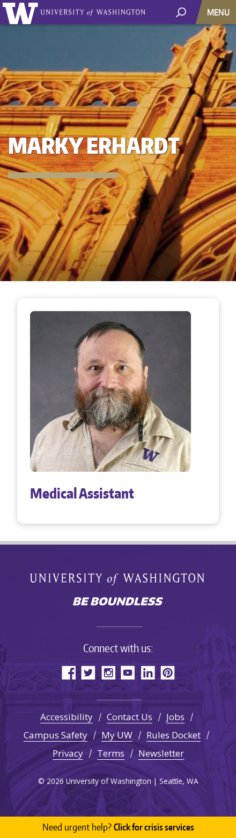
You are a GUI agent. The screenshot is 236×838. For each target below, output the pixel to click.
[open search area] (181, 11)
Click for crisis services (118, 827)
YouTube (128, 672)
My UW (116, 735)
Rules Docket (173, 735)
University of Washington (22, 12)
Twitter (88, 672)
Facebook (68, 672)
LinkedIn (148, 672)
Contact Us (129, 717)
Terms (110, 753)
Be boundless (118, 602)
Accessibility (66, 717)
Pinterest (167, 672)
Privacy (68, 753)
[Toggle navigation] (219, 12)
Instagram (108, 672)
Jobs (175, 717)
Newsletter (161, 753)
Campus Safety (55, 735)
